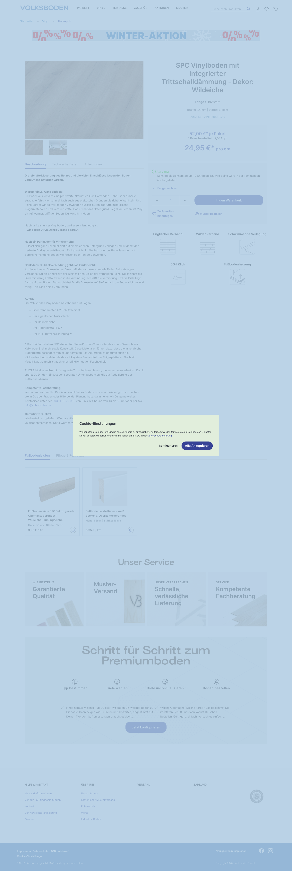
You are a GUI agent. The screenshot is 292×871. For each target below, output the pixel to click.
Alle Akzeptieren (197, 446)
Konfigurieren (168, 445)
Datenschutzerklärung (159, 435)
